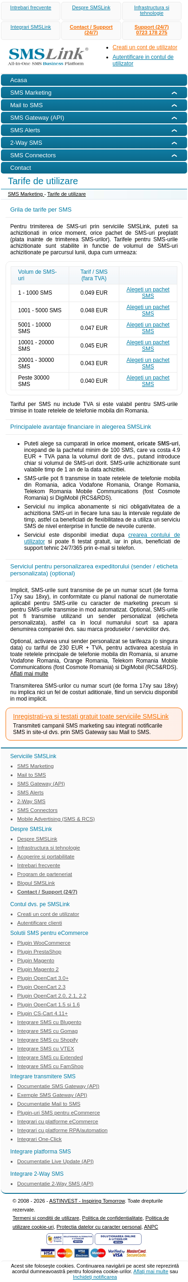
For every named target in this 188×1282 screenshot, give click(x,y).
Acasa (18, 80)
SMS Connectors (37, 810)
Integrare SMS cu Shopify (47, 1040)
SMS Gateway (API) (41, 783)
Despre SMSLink (91, 7)
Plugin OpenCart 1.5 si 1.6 (48, 1004)
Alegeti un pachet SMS (147, 292)
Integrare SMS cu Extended (50, 1057)
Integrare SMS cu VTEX (45, 1048)
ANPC (151, 1227)
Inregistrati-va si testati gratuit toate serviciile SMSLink (91, 716)
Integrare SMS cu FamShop (50, 1066)
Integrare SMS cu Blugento (49, 1022)
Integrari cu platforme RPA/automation (62, 1130)
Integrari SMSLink (30, 27)
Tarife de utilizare (66, 194)
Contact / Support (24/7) (91, 29)
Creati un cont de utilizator (145, 47)
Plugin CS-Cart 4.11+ (42, 1013)
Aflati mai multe (29, 673)
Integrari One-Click (39, 1139)
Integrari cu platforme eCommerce (57, 1121)
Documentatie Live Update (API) (55, 1161)
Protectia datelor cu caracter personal (99, 1227)
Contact (20, 167)
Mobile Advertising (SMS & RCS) (56, 819)
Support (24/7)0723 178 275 (152, 29)
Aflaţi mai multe (150, 1271)
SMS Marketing (26, 194)
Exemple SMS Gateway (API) (52, 1095)
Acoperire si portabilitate (45, 856)
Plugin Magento (35, 960)
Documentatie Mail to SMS (48, 1104)
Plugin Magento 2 (38, 969)
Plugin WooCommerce (44, 943)
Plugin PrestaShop (39, 951)
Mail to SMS (31, 775)
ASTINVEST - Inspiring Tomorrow (87, 1201)
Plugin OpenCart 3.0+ (43, 978)
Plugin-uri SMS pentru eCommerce (58, 1112)
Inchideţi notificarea (95, 1277)
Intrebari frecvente (31, 7)
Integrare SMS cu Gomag (47, 1031)
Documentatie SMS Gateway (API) (58, 1086)
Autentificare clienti (39, 923)
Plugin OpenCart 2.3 (41, 987)
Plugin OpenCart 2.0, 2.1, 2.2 (51, 996)
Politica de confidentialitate (112, 1218)
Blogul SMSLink (36, 883)
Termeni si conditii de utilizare (46, 1218)
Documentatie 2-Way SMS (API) (55, 1183)
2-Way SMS (31, 801)
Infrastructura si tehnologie (151, 10)
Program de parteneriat (44, 874)
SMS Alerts (30, 792)
